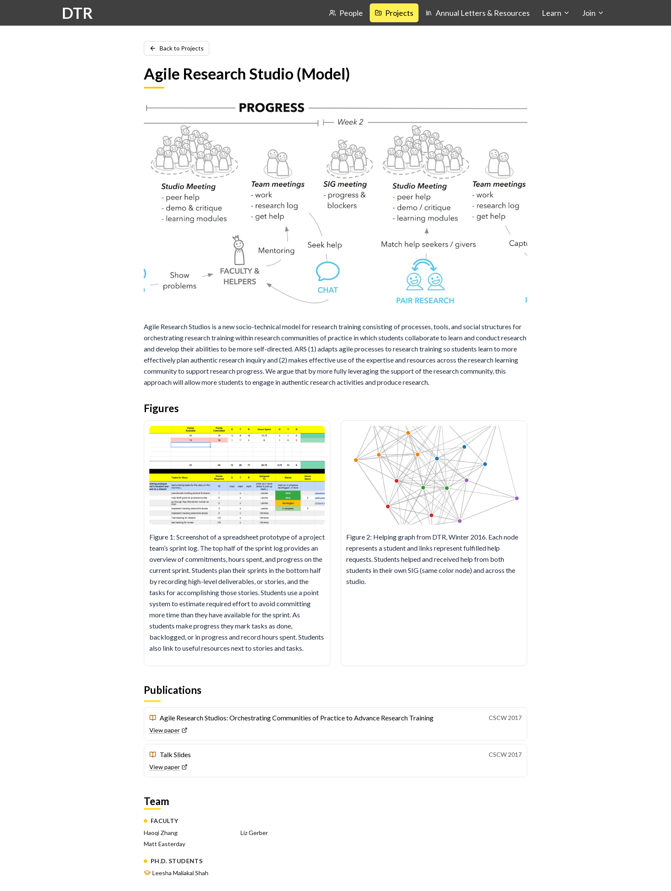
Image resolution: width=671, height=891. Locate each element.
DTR (77, 12)
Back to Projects (176, 48)
